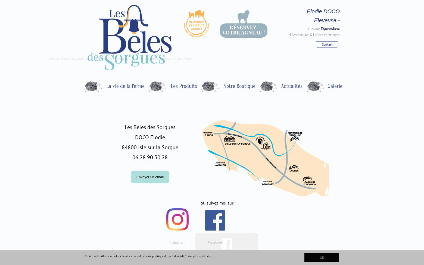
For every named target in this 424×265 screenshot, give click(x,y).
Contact (327, 44)
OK (322, 257)
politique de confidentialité (169, 256)
